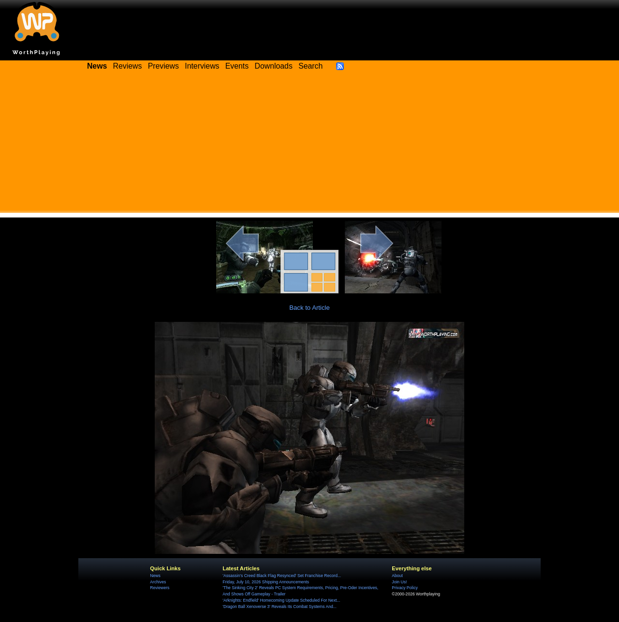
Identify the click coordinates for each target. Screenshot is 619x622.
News (155, 575)
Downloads (274, 66)
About (397, 575)
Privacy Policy (404, 587)
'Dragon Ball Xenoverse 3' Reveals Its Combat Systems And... (279, 606)
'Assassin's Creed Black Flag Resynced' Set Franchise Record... (281, 575)
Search (310, 66)
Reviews (127, 66)
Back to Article (309, 307)
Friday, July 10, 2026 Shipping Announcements (265, 581)
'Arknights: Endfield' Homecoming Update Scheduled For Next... (281, 600)
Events (237, 66)
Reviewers (159, 587)
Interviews (202, 66)
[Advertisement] (309, 145)
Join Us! (399, 581)
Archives (158, 581)
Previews (163, 66)
